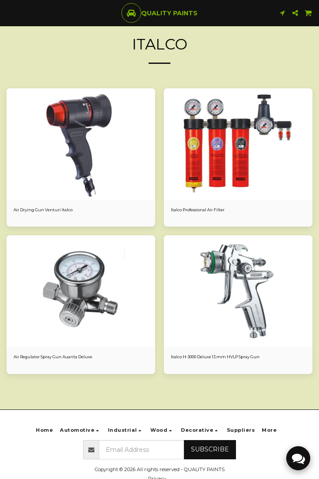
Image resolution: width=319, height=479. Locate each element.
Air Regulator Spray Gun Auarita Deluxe (53, 356)
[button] (9, 12)
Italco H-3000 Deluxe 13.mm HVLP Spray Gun (215, 356)
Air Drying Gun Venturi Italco (43, 209)
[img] (81, 144)
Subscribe (210, 449)
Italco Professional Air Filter (198, 209)
